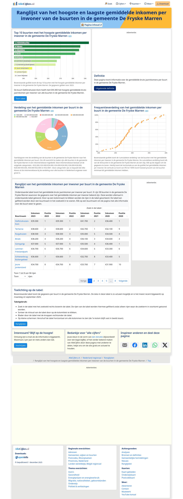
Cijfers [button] (120, 3)
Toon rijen (23, 276)
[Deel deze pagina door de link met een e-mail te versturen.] (124, 345)
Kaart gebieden (129, 472)
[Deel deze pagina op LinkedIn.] (144, 345)
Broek (17, 239)
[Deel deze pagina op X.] (165, 345)
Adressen (72, 452)
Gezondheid (73, 474)
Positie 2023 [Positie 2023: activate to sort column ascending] (47, 214)
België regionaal (94, 463)
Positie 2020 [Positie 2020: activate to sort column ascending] (122, 214)
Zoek (108, 3)
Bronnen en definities (131, 455)
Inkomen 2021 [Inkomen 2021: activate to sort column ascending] (84, 214)
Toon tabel (20, 98)
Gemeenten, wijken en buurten (82, 455)
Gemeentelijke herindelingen (135, 458)
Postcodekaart (128, 477)
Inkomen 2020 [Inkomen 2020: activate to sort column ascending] (109, 214)
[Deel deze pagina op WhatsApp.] (155, 345)
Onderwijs (73, 483)
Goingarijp (20, 243)
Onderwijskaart (129, 474)
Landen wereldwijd (77, 463)
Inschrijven (21, 345)
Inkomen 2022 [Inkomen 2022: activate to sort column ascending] (60, 214)
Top (149, 360)
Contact (125, 488)
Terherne (19, 229)
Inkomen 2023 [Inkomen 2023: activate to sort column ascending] (35, 214)
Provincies (73, 461)
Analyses (126, 452)
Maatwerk (126, 491)
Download (163, 3)
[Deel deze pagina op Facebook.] (134, 345)
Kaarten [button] (134, 3)
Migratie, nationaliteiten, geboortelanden (87, 480)
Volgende (123, 281)
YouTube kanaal (129, 494)
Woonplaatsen (85, 458)
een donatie (97, 337)
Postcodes (73, 458)
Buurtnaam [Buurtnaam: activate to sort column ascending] (20, 216)
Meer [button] (148, 3)
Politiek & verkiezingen (78, 486)
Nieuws (125, 461)
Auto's (71, 472)
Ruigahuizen (20, 234)
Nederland (83, 461)
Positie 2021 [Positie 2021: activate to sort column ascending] (97, 214)
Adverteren (127, 485)
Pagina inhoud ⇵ (91, 24)
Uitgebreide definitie (105, 88)
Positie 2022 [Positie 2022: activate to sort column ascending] (72, 214)
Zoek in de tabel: (108, 208)
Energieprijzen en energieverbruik (83, 477)
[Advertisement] (131, 53)
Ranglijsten (21, 324)
